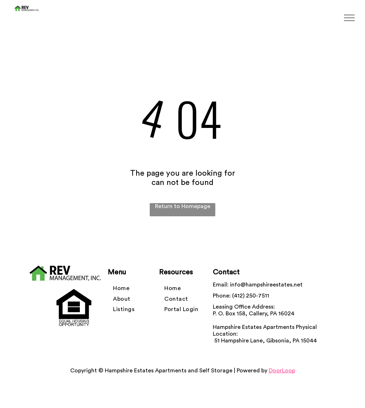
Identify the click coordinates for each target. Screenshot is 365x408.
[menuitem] (121, 288)
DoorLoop (282, 370)
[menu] (349, 18)
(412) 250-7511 (250, 296)
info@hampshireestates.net (266, 285)
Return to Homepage (182, 206)
